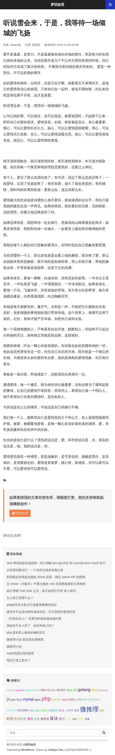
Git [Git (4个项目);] (75, 690)
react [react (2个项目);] (64, 699)
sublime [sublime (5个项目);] (81, 699)
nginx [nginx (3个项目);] (37, 699)
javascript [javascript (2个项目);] (103, 690)
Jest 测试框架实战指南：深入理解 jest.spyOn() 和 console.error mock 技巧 (56, 563)
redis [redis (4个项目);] (71, 699)
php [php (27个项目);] (46, 698)
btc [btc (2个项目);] (38, 690)
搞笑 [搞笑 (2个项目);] (102, 710)
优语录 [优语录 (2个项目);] (43, 710)
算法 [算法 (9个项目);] (54, 718)
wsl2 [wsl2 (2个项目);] (37, 710)
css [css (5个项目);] (42, 690)
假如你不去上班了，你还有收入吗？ (30, 625)
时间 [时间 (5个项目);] (10, 718)
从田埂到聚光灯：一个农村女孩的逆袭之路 (35, 570)
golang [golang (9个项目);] (84, 689)
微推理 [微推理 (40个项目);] (89, 709)
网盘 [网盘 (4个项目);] (81, 718)
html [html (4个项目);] (94, 690)
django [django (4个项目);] (51, 690)
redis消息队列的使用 (20, 653)
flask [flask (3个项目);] (69, 690)
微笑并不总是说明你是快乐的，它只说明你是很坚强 (41, 611)
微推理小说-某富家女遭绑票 (25, 639)
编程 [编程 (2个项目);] (74, 719)
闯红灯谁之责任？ (18, 660)
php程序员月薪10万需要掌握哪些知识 (32, 604)
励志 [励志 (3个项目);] (61, 710)
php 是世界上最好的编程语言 (26, 632)
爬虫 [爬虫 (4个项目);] (30, 718)
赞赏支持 (20, 513)
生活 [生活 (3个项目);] (37, 718)
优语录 (36, 44)
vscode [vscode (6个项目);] (22, 710)
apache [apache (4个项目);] (31, 690)
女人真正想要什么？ (20, 597)
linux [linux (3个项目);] (19, 699)
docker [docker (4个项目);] (61, 690)
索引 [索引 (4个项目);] (62, 718)
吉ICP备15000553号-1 (78, 749)
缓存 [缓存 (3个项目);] (68, 718)
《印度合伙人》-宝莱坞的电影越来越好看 (34, 618)
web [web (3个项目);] (31, 710)
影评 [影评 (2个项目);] (77, 710)
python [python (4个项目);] (56, 699)
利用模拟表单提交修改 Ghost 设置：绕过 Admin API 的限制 (46, 577)
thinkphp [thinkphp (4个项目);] (93, 699)
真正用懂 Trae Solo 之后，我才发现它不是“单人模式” (42, 590)
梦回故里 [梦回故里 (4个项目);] (20, 718)
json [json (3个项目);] (13, 699)
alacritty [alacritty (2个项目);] (10, 690)
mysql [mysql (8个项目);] (28, 699)
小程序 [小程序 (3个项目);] (69, 710)
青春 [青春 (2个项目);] (87, 719)
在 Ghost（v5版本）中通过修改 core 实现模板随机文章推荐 (46, 583)
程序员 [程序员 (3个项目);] (45, 718)
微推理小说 (14, 646)
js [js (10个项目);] (8, 699)
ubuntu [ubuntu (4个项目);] (11, 710)
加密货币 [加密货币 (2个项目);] (53, 710)
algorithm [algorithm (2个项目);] (20, 690)
